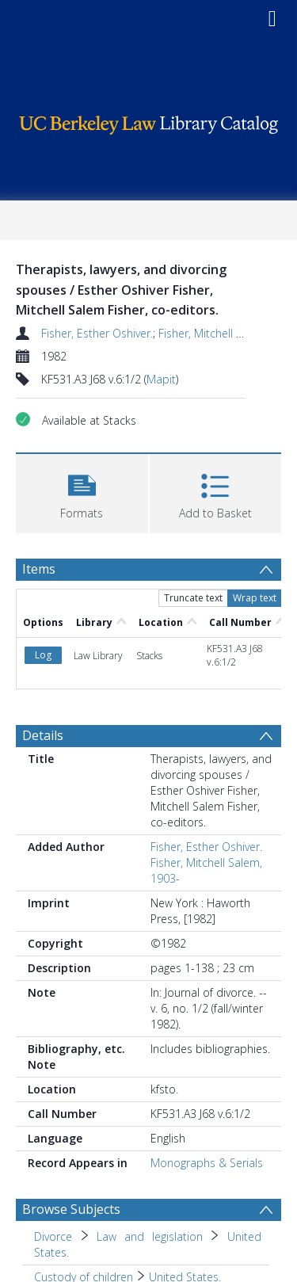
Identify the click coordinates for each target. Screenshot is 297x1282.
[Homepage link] (149, 120)
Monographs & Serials (206, 1162)
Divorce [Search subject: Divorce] (53, 1236)
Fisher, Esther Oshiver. (97, 333)
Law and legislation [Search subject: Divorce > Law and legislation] (149, 1236)
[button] (82, 491)
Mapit (161, 379)
